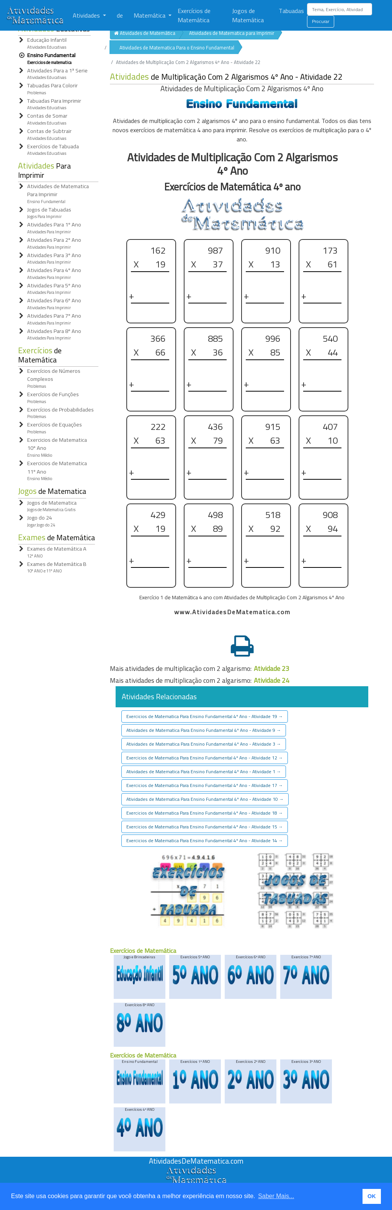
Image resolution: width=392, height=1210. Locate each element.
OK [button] (372, 1196)
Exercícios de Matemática (194, 15)
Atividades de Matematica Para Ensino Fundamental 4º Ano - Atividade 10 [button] (205, 799)
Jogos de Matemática (248, 15)
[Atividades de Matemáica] (196, 1170)
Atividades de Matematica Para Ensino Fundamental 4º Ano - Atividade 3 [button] (203, 743)
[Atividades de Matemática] (36, 15)
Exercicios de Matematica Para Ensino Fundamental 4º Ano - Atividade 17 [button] (204, 785)
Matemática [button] (150, 15)
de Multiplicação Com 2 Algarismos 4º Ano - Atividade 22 (226, 76)
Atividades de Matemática (144, 33)
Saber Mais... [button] (276, 1196)
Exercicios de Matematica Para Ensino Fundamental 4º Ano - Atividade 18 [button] (204, 812)
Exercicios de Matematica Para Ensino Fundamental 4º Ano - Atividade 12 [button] (204, 757)
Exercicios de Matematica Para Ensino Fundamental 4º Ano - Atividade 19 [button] (204, 716)
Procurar (320, 21)
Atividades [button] (87, 15)
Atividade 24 (271, 680)
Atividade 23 (271, 668)
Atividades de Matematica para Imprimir (231, 33)
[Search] (339, 9)
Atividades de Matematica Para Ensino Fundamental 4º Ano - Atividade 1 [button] (203, 771)
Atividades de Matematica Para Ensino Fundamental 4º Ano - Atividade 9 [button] (203, 730)
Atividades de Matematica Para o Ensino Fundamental (176, 47)
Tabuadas (291, 10)
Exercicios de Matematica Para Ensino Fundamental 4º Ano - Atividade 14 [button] (204, 840)
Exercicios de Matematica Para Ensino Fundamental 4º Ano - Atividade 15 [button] (204, 826)
